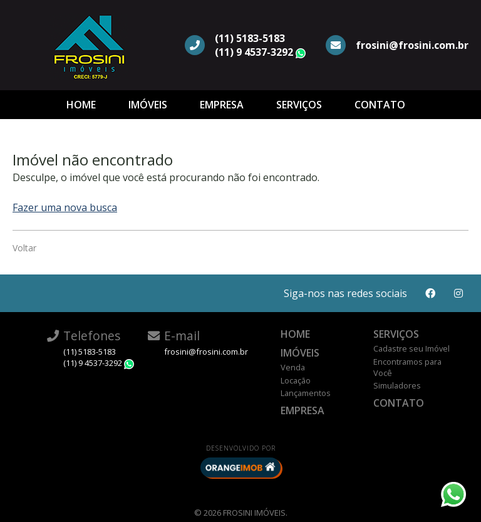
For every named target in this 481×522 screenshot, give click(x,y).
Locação (296, 380)
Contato (379, 105)
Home (81, 105)
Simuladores (397, 385)
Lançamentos (306, 393)
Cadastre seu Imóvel (411, 348)
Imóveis (147, 105)
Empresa (222, 105)
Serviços (299, 105)
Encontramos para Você (407, 367)
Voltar (24, 248)
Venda (293, 367)
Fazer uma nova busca (65, 207)
